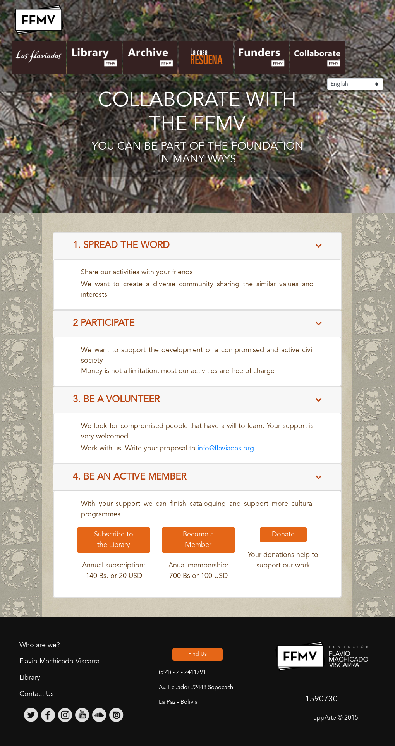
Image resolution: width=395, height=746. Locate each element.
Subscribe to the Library (113, 539)
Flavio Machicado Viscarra (59, 661)
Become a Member (198, 539)
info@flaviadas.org (226, 448)
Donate (283, 534)
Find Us (197, 654)
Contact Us (36, 694)
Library (29, 677)
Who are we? (39, 645)
